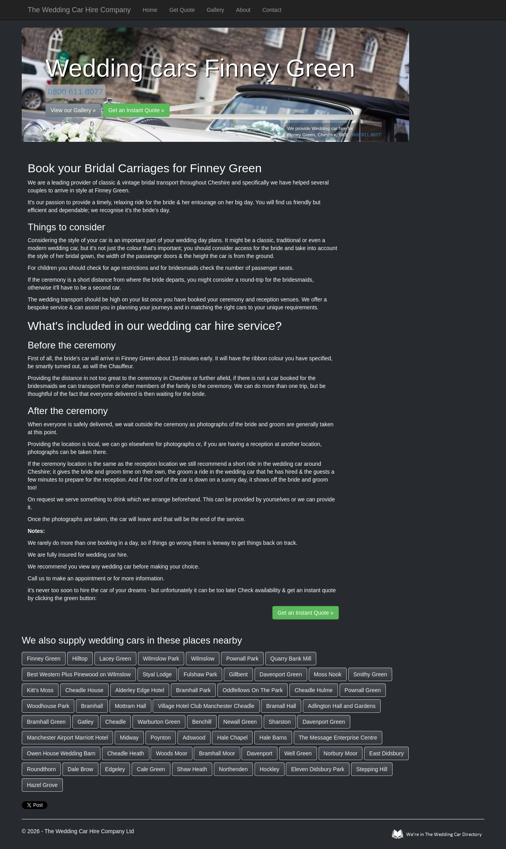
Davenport (259, 753)
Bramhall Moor (217, 753)
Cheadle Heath (125, 753)
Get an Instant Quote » (136, 110)
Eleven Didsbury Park (317, 769)
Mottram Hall (130, 706)
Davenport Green (281, 674)
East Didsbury (386, 753)
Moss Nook (328, 674)
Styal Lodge (157, 674)
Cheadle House (84, 690)
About (243, 10)
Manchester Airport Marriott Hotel (67, 737)
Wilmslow (202, 658)
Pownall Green (363, 690)
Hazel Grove (42, 785)
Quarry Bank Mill (290, 658)
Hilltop (80, 658)
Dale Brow (80, 769)
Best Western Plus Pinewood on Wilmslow (79, 674)
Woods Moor (171, 753)
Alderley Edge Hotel (139, 690)
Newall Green (240, 722)
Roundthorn (41, 769)
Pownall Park (242, 658)
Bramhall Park (193, 690)
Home (150, 10)
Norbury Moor (341, 753)
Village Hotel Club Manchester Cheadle (206, 706)
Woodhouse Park (48, 706)
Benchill (201, 722)
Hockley (269, 769)
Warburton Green (159, 722)
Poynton (161, 737)
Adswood (194, 737)
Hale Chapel (232, 737)
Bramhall (92, 706)
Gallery (215, 10)
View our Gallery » (73, 110)
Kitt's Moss (40, 690)
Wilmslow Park (161, 658)
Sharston (280, 722)
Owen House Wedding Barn (61, 753)
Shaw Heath (192, 769)
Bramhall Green (46, 722)
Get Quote (182, 10)
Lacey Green (115, 658)
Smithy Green (370, 674)
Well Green (298, 753)
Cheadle (115, 722)
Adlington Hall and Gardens (342, 706)
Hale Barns (273, 737)
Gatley (85, 722)
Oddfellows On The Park (253, 690)
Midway (129, 737)
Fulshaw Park (200, 674)
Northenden (233, 769)
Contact (271, 10)
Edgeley (115, 769)
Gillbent (238, 674)
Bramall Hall (281, 706)
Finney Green (43, 658)
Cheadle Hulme (314, 690)
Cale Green (151, 769)
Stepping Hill (371, 769)
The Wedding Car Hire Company (79, 10)
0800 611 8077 (75, 91)
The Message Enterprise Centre (338, 737)
